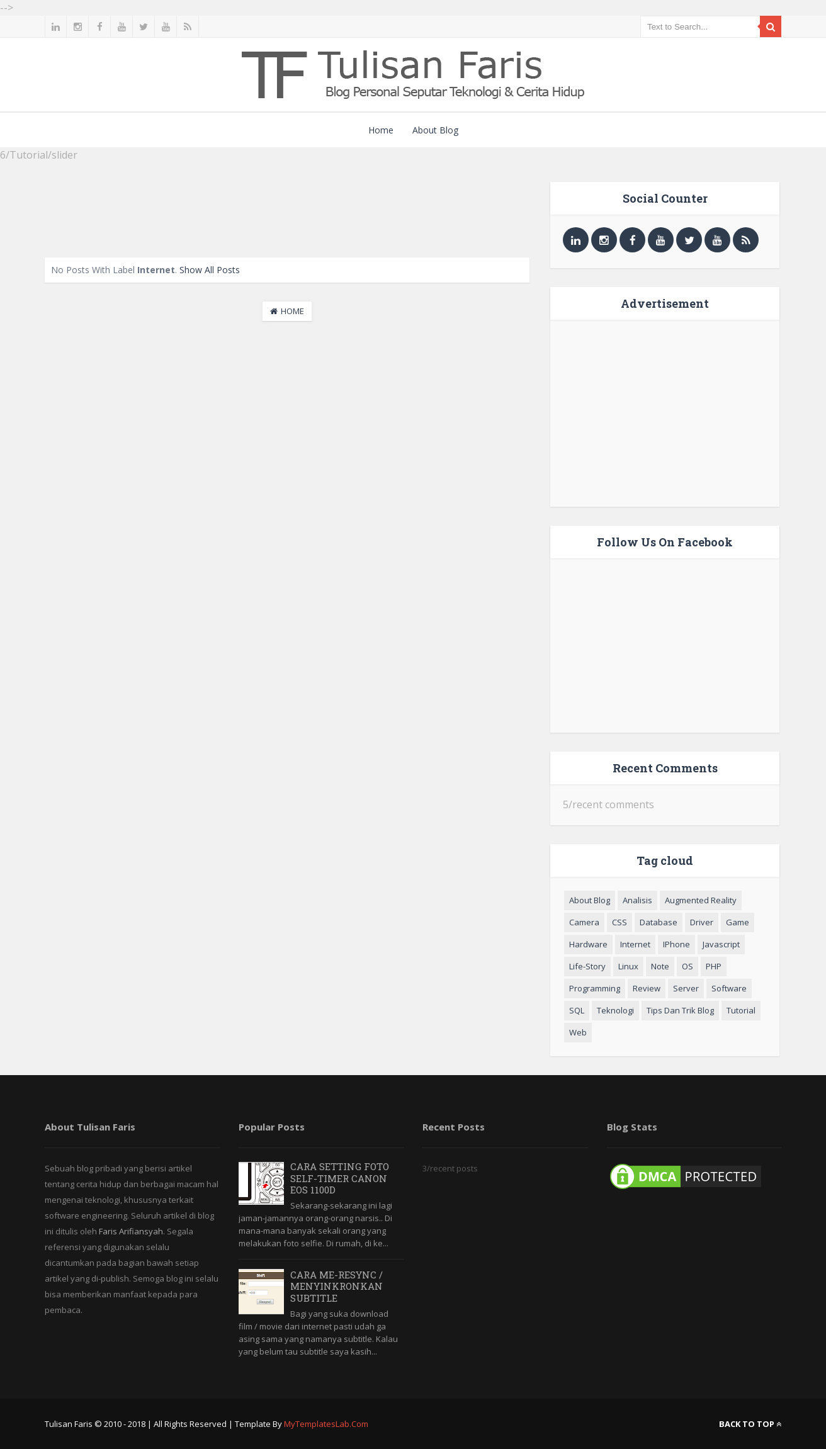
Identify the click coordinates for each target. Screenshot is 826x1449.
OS (687, 966)
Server (686, 988)
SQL (576, 1010)
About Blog (435, 130)
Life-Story (587, 966)
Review (646, 988)
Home (380, 130)
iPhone (676, 944)
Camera (584, 922)
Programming (594, 988)
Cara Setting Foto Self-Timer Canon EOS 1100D (339, 1178)
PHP (713, 966)
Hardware (588, 944)
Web (578, 1032)
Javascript (721, 944)
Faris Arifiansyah (131, 1231)
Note (660, 966)
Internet (635, 944)
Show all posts (209, 270)
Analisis (637, 900)
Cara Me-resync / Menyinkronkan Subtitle (336, 1286)
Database (658, 922)
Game (737, 922)
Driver (701, 922)
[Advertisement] (287, 210)
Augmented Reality (701, 900)
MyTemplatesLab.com (326, 1423)
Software (729, 988)
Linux (628, 966)
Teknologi (615, 1010)
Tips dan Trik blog (680, 1010)
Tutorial (741, 1010)
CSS (619, 922)
